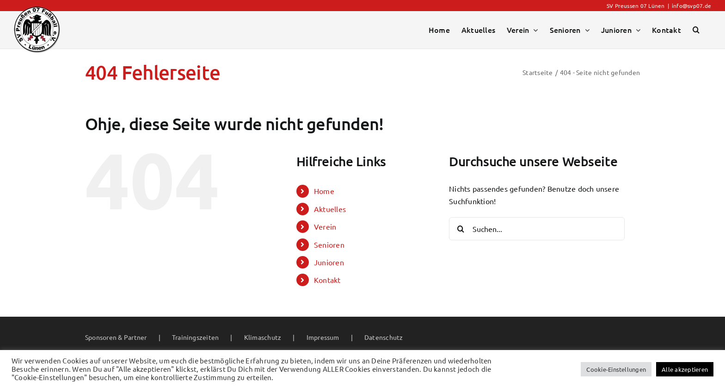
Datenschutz (383, 337)
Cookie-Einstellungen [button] (616, 369)
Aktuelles (330, 208)
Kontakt (327, 279)
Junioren (329, 262)
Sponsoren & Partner (116, 337)
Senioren (329, 244)
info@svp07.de (691, 5)
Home (324, 190)
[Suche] (460, 228)
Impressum (323, 337)
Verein (325, 226)
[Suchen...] (537, 228)
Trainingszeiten (195, 337)
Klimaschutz (263, 337)
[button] (696, 29)
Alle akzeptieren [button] (685, 369)
